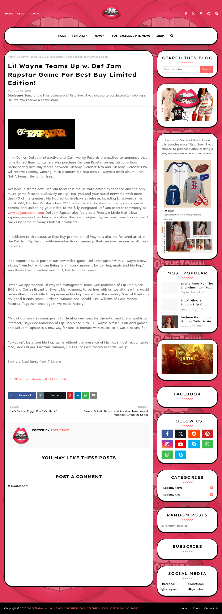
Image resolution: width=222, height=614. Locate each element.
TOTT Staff (59, 430)
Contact (36, 13)
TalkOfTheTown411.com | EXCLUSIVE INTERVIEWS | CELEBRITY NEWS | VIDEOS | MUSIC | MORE (82, 608)
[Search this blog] (181, 69)
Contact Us (211, 608)
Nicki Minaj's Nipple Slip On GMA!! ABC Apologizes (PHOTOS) (193, 303)
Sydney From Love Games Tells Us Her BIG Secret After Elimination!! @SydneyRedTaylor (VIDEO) (196, 320)
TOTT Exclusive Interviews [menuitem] (131, 36)
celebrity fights (188, 488)
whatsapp (197, 584)
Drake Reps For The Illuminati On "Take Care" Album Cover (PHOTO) (197, 286)
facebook (169, 584)
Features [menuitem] (78, 36)
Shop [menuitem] (160, 36)
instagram (170, 589)
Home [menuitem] (62, 36)
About (21, 13)
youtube (197, 589)
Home (9, 13)
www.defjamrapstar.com (26, 212)
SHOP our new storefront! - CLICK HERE (38, 379)
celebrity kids (188, 495)
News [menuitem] (98, 36)
